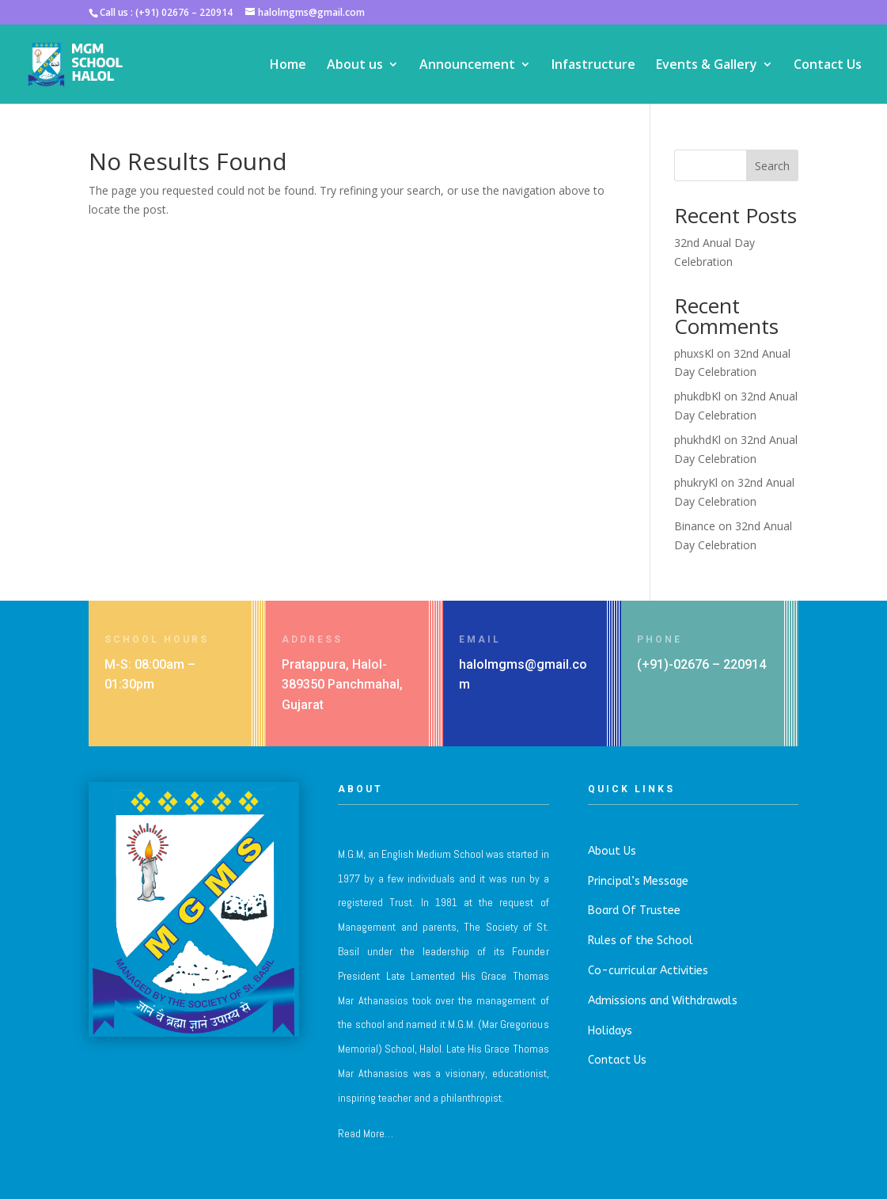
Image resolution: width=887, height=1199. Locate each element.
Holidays (610, 1031)
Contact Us (828, 66)
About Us (612, 851)
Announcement (467, 66)
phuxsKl (694, 353)
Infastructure (593, 66)
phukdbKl (697, 396)
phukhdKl (697, 439)
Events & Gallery (706, 66)
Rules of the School (640, 940)
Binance (694, 525)
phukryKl (696, 482)
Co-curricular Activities (648, 970)
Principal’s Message (638, 881)
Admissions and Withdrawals (662, 1000)
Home (288, 66)
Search (772, 165)
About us (355, 66)
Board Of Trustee (634, 910)
